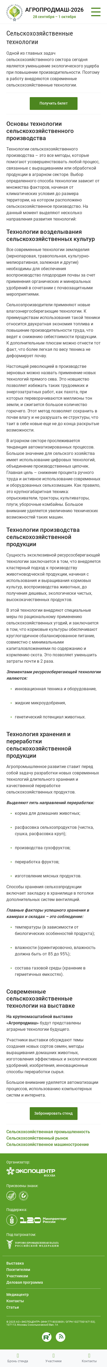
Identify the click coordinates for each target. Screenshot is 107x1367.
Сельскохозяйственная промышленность (48, 1131)
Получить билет (54, 103)
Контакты (89, 1358)
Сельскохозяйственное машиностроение (47, 1144)
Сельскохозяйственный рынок (37, 1138)
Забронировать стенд (53, 1113)
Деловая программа (24, 1282)
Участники (53, 1358)
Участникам (17, 1276)
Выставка (15, 1263)
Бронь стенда (17, 1358)
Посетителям (18, 1269)
